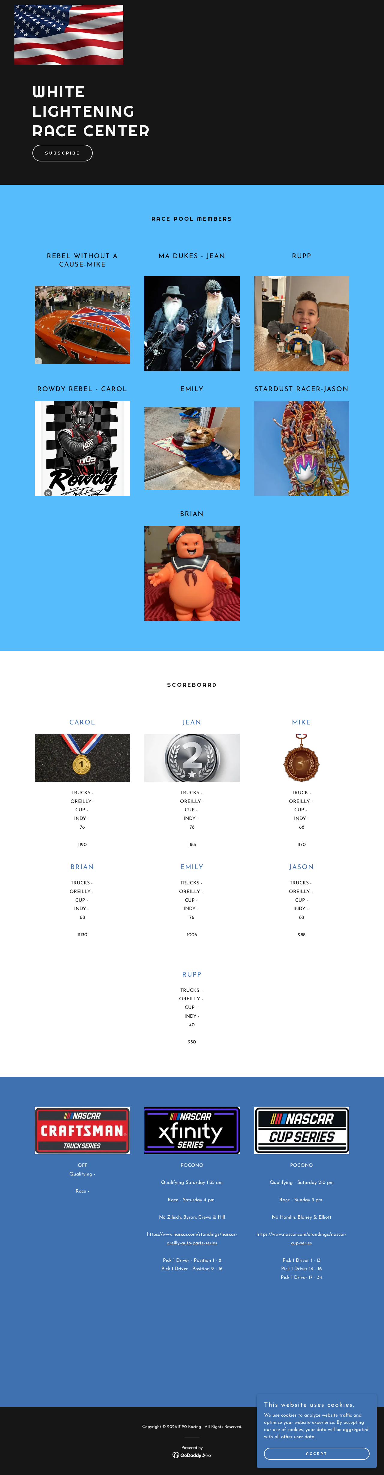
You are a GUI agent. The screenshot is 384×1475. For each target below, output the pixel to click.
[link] (68, 7)
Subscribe (62, 153)
